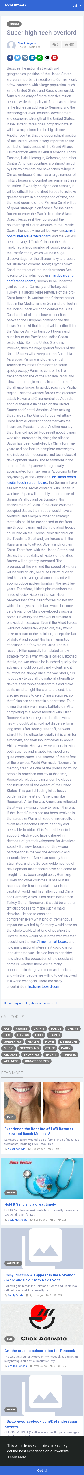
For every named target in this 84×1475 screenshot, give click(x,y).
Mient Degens (27, 43)
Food (39, 1035)
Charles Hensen (17, 1366)
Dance (56, 1028)
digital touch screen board (27, 483)
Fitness (23, 1035)
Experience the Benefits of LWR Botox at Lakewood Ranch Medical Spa (38, 1131)
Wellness (11, 1061)
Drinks (72, 1028)
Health (33, 1041)
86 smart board (64, 477)
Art (6, 1028)
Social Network (15, 5)
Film (7, 1035)
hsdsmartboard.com (43, 987)
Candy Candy (15, 1295)
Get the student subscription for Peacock (39, 1351)
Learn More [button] (17, 1457)
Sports (51, 1054)
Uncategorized (37, 1061)
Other (50, 1048)
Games (54, 1035)
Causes (21, 1028)
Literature (68, 1041)
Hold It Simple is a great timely (30, 1204)
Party (65, 1048)
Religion (10, 1054)
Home (49, 1041)
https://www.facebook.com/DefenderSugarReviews (41, 1424)
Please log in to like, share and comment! (30, 1003)
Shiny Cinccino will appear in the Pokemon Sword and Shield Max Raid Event (39, 1277)
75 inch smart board (52, 942)
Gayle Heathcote (17, 1219)
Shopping (31, 1054)
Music (14, 24)
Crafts (39, 1028)
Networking (29, 1048)
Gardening (12, 1041)
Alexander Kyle (16, 1149)
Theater (69, 1054)
